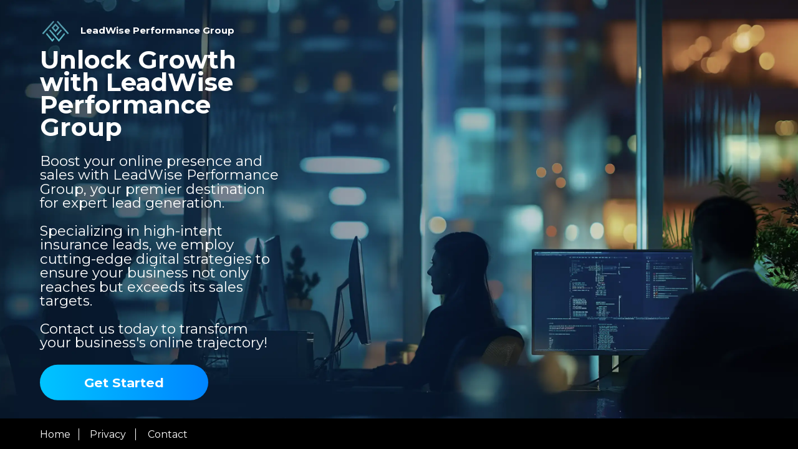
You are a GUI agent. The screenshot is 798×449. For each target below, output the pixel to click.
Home (55, 434)
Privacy (108, 434)
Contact (168, 434)
